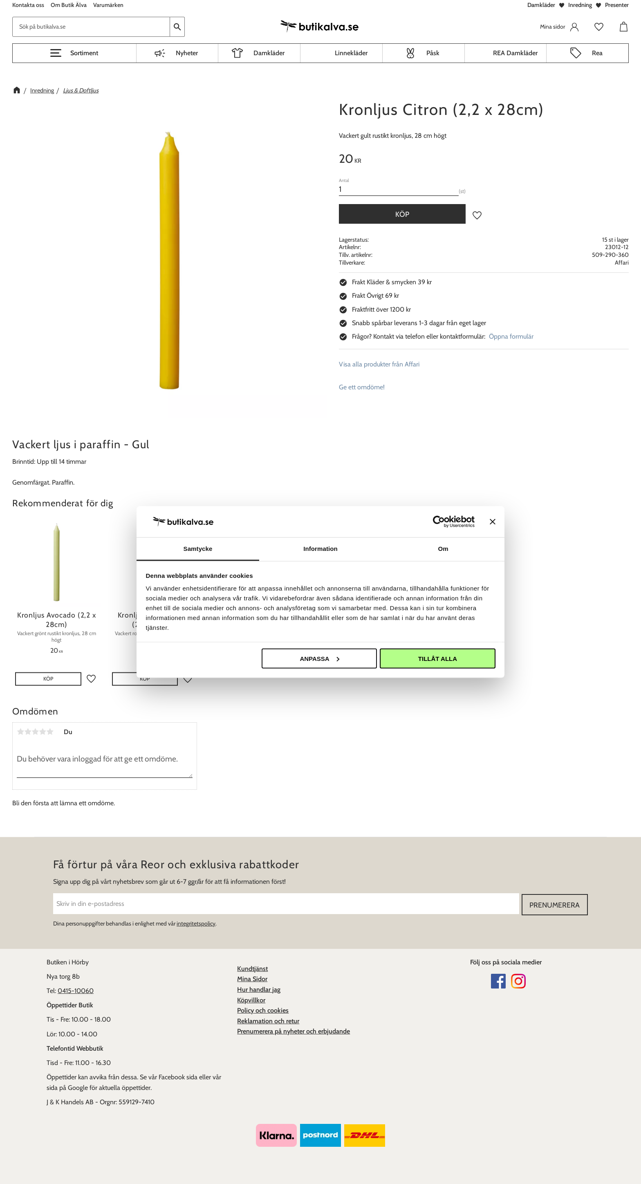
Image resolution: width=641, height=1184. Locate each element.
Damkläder (541, 5)
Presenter (617, 5)
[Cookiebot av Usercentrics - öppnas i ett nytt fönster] (439, 521)
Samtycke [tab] (198, 548)
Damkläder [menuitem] (269, 53)
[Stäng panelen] (492, 521)
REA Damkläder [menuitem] (515, 53)
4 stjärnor (42, 731)
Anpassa (319, 658)
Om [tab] (443, 548)
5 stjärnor (50, 731)
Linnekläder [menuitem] (351, 53)
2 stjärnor (27, 731)
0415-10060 (76, 990)
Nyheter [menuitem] (187, 53)
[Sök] (177, 27)
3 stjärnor (35, 731)
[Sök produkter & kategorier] (91, 27)
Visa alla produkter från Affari (379, 364)
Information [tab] (320, 548)
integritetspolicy (196, 923)
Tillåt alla (437, 658)
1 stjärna (20, 731)
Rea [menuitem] (597, 53)
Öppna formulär (511, 336)
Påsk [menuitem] (432, 53)
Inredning (580, 5)
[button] (74, 53)
